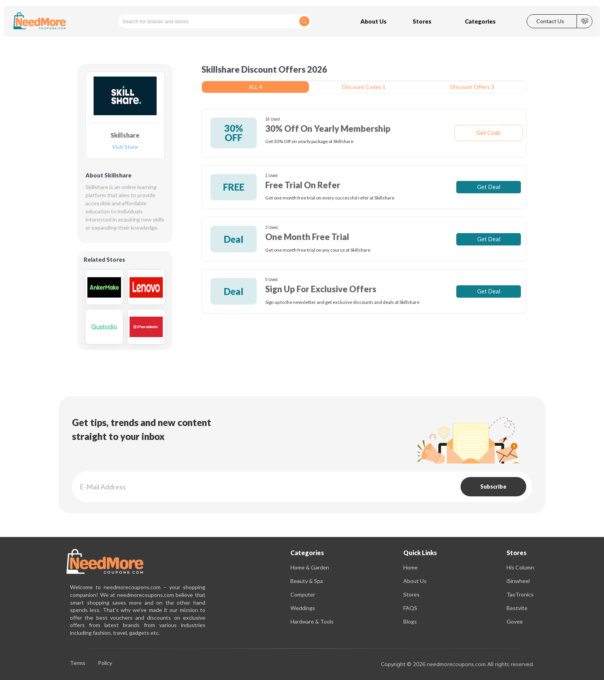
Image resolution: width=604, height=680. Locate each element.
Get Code (488, 132)
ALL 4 (255, 87)
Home (410, 567)
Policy (105, 663)
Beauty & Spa (306, 581)
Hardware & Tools (312, 621)
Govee (515, 621)
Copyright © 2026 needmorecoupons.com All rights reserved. (457, 664)
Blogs (410, 621)
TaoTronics (520, 594)
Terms (77, 663)
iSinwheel (518, 581)
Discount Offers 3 (472, 87)
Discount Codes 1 (364, 87)
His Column (520, 567)
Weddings (302, 608)
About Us (415, 581)
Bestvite (517, 608)
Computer (302, 594)
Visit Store (125, 147)
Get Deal (488, 186)
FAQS (410, 608)
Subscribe (493, 486)
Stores (411, 594)
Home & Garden (309, 567)
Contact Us (550, 21)
